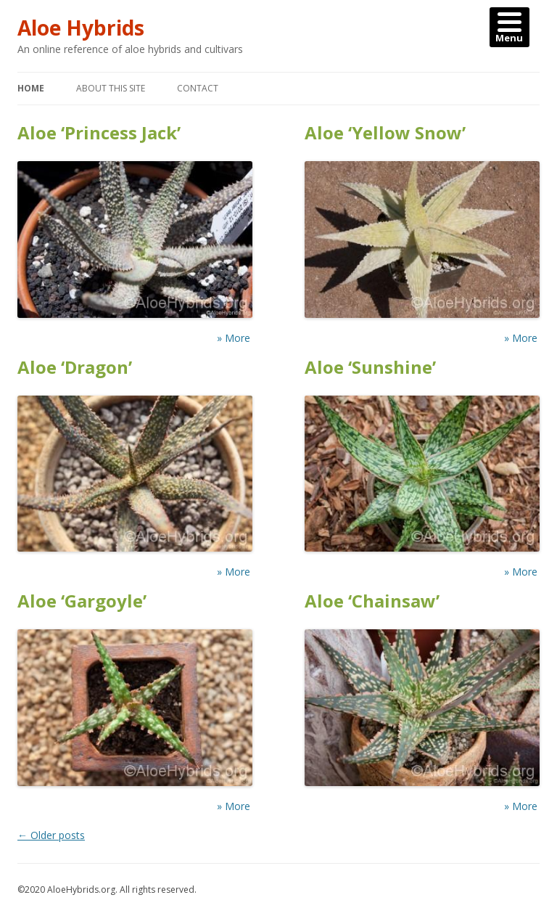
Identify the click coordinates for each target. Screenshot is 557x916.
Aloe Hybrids (80, 27)
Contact (197, 88)
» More (233, 338)
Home (30, 88)
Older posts (51, 835)
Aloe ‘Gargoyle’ (82, 601)
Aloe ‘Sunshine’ (370, 367)
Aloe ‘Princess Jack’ (99, 133)
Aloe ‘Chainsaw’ (372, 601)
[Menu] (509, 27)
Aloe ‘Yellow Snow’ (385, 133)
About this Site (110, 88)
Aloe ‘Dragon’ (74, 367)
